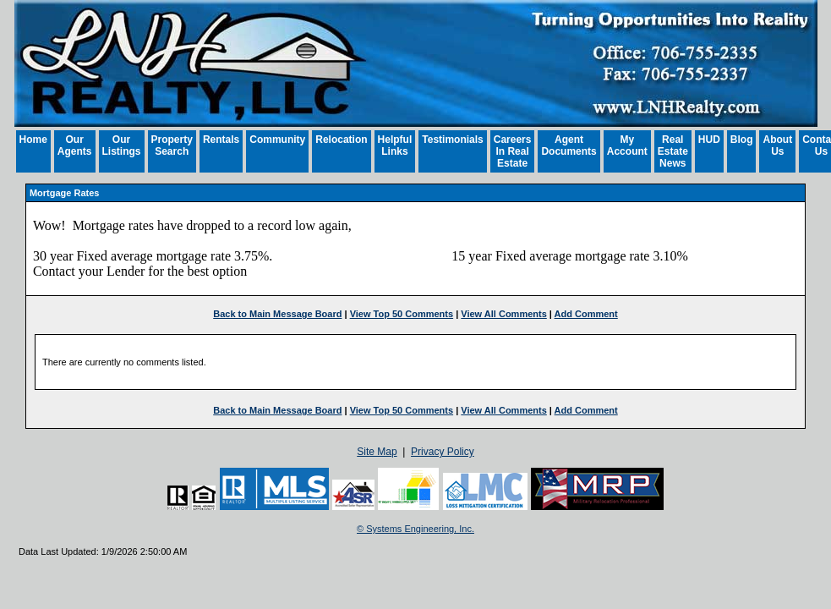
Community (277, 139)
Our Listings (121, 145)
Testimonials (452, 139)
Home (33, 139)
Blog (741, 139)
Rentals (221, 139)
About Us (777, 145)
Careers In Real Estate (513, 151)
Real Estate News (673, 151)
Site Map (376, 452)
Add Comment (586, 314)
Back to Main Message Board (277, 314)
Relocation (341, 139)
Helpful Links (395, 145)
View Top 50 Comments (401, 314)
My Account (627, 145)
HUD (709, 139)
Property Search (172, 145)
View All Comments (503, 314)
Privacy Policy (442, 452)
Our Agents (74, 145)
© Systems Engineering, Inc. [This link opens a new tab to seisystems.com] (415, 529)
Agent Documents (568, 145)
